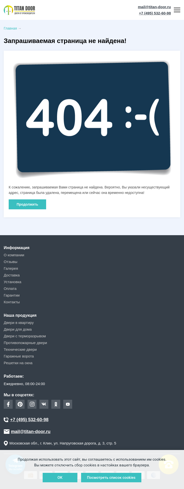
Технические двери (20, 349)
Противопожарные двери (25, 343)
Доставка (12, 275)
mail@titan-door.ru (154, 7)
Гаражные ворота (19, 356)
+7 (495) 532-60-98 (155, 13)
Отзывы (10, 262)
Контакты (12, 302)
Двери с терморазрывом (25, 336)
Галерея (11, 268)
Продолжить (27, 204)
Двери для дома (18, 329)
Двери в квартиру (19, 322)
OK (60, 477)
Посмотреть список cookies (111, 477)
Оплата (10, 288)
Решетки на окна (18, 363)
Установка (12, 282)
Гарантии (12, 295)
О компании (14, 255)
